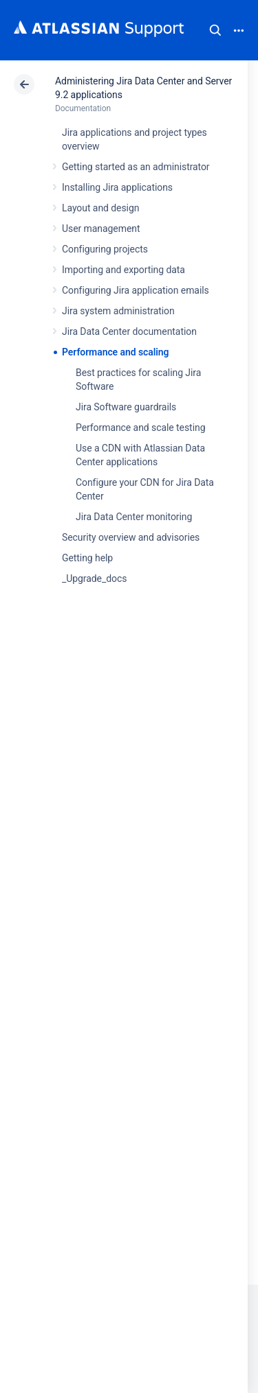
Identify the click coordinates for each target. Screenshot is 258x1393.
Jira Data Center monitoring (134, 516)
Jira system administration (118, 310)
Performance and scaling (115, 352)
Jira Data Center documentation (129, 331)
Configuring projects (105, 249)
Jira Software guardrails (126, 406)
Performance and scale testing (140, 427)
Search (215, 30)
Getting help (87, 557)
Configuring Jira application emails (135, 290)
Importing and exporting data (123, 269)
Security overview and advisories (131, 537)
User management (101, 228)
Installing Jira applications (117, 187)
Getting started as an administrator (136, 166)
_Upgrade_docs (94, 578)
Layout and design (100, 207)
